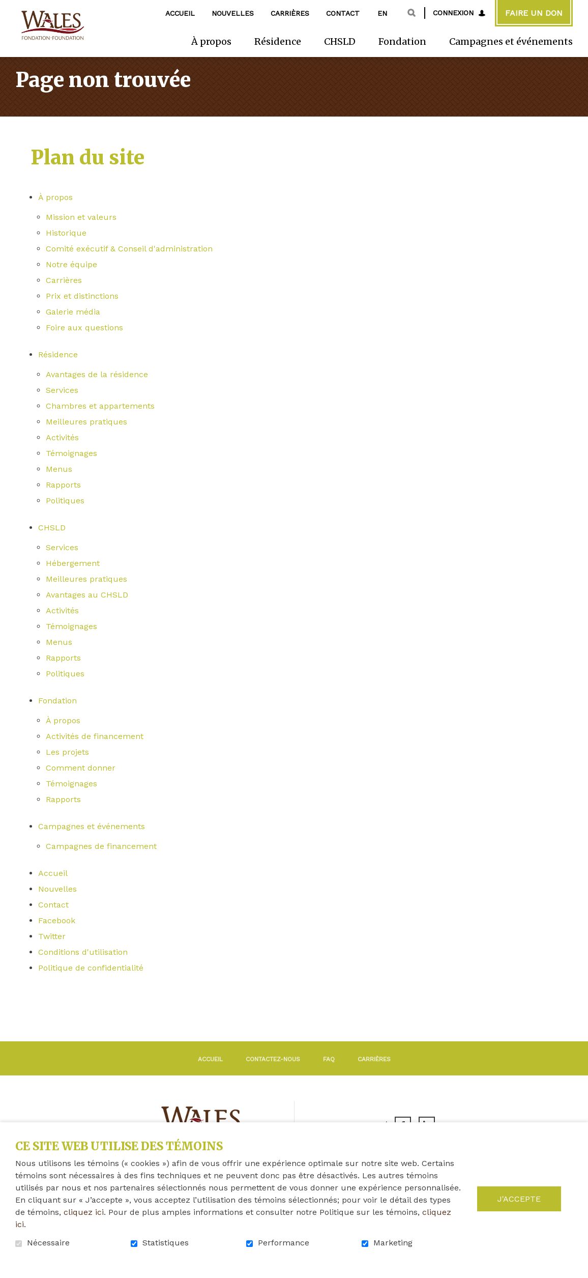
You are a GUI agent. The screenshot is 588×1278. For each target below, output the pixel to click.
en (382, 13)
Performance (283, 1242)
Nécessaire (48, 1242)
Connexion (453, 13)
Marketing (393, 1242)
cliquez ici (84, 1212)
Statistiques (165, 1242)
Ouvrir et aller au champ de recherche (411, 13)
